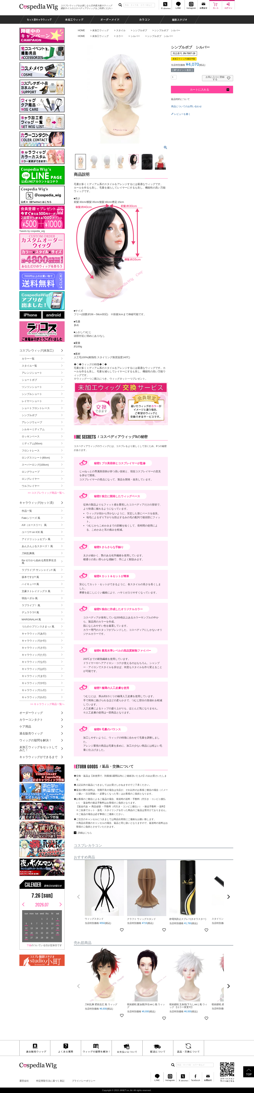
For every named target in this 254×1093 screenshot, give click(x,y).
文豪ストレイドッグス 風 (36, 591)
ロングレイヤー (31, 478)
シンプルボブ (140, 30)
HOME (81, 30)
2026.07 (42, 904)
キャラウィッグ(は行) (34, 668)
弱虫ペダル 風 (30, 598)
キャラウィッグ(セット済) (36, 502)
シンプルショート (32, 394)
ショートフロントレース (36, 408)
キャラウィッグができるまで (38, 757)
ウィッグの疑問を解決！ (35, 740)
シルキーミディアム (33, 429)
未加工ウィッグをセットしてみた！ (38, 748)
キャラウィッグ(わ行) (34, 697)
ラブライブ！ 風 (31, 605)
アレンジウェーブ (32, 422)
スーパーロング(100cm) (35, 464)
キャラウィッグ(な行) (34, 661)
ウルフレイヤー (31, 485)
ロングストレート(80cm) (36, 457)
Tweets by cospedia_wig (32, 231)
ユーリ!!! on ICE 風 (32, 532)
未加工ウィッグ (100, 30)
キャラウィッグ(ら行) (34, 690)
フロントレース (31, 450)
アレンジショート (32, 372)
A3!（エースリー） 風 (34, 525)
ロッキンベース (31, 436)
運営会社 (24, 1080)
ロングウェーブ (31, 471)
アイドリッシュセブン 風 (36, 539)
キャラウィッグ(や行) (34, 683)
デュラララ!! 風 (30, 612)
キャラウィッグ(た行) (34, 654)
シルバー (135, 36)
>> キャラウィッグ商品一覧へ (47, 704)
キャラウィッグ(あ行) (34, 633)
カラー (119, 36)
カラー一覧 (28, 358)
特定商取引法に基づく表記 (50, 1080)
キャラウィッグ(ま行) (34, 676)
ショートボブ (29, 379)
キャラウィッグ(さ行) (34, 647)
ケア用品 (25, 726)
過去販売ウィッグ (31, 733)
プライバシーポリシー (83, 1080)
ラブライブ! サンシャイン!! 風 (39, 569)
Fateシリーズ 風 (31, 517)
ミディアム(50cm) (32, 443)
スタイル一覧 (29, 365)
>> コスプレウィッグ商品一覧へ (46, 492)
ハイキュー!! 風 (30, 584)
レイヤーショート (32, 401)
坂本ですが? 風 (30, 577)
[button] (78, 897)
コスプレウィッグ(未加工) (36, 350)
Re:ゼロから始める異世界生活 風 (39, 561)
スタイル (121, 30)
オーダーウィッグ (31, 712)
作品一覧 (27, 510)
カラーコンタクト (31, 719)
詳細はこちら (85, 832)
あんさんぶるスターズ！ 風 (37, 546)
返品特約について (180, 99)
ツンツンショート (32, 386)
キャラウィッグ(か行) (34, 640)
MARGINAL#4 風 (31, 619)
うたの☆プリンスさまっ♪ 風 (38, 626)
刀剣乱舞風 (28, 553)
